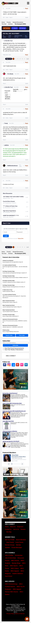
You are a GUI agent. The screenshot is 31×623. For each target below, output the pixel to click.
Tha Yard (4, 24)
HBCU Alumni (15, 560)
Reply (26, 54)
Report (10, 69)
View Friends (10, 542)
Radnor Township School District (9, 300)
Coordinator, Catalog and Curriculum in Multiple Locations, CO (14, 282)
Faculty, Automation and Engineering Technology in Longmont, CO (15, 272)
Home (3, 22)
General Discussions (18, 22)
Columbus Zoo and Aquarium (8, 260)
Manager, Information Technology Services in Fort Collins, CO (14, 286)
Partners (23, 529)
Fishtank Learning (6, 330)
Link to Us (16, 529)
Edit (4, 69)
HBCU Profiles (9, 555)
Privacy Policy (10, 613)
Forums (9, 22)
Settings (22, 28)
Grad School (8, 576)
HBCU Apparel (14, 571)
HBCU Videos (15, 568)
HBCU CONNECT (11, 356)
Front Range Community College (9, 271)
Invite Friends (19, 542)
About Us (13, 526)
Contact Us (8, 529)
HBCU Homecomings (11, 584)
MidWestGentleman (12, 165)
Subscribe (15, 345)
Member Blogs (16, 563)
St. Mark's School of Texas (7, 289)
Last (27, 58)
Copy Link (5, 54)
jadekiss (6, 145)
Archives (10, 24)
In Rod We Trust (8, 40)
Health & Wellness (17, 573)
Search (14, 28)
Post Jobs (22, 335)
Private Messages (16, 547)
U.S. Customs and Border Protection (9, 265)
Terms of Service (20, 613)
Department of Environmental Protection (10, 319)
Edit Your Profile (9, 539)
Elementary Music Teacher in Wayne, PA (10, 302)
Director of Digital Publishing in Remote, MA (11, 331)
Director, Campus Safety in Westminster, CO (11, 316)
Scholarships (18, 555)
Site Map (8, 532)
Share (9, 54)
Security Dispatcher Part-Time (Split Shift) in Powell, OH (13, 262)
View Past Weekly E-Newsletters (13, 349)
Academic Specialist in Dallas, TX (9, 291)
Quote (26, 69)
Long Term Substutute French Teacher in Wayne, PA (12, 306)
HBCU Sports (14, 566)
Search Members (21, 539)
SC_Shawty (10, 74)
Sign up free (20, 238)
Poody (6, 123)
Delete (7, 69)
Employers (20, 526)
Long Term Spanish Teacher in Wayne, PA (10, 311)
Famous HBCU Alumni (11, 592)
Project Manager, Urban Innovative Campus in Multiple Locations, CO (15, 277)
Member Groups (9, 545)
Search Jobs (9, 335)
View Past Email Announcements (14, 348)
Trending (7, 28)
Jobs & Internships (10, 558)
